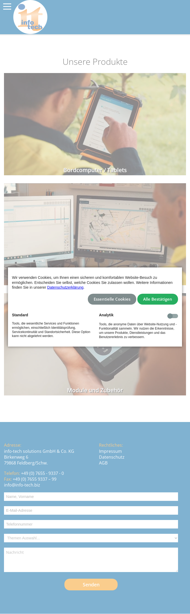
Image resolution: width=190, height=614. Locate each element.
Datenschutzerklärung (65, 287)
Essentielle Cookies (112, 299)
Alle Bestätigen (157, 299)
